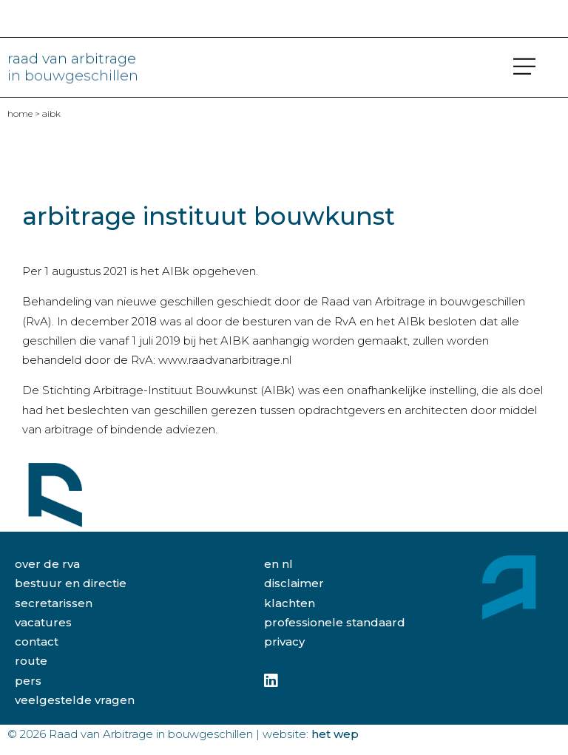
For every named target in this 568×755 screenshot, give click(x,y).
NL (287, 564)
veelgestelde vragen (75, 700)
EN (271, 564)
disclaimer (294, 583)
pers (28, 681)
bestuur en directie (70, 583)
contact (36, 641)
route (31, 661)
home (20, 113)
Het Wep (335, 734)
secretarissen (53, 603)
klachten (289, 603)
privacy (284, 641)
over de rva (47, 564)
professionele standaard (334, 622)
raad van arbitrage (72, 64)
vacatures (43, 622)
